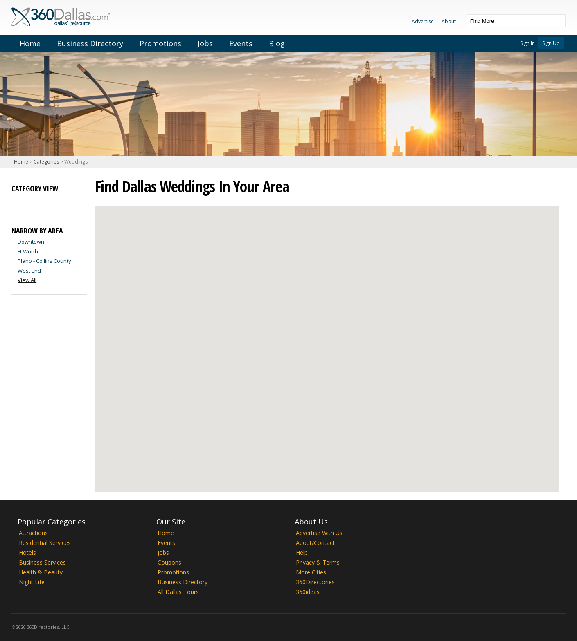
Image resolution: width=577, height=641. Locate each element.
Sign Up (551, 43)
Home (30, 43)
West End (29, 270)
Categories (46, 161)
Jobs (205, 43)
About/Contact (315, 543)
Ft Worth (28, 251)
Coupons (169, 562)
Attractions (33, 533)
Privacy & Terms (318, 562)
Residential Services (45, 543)
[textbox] (508, 21)
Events (240, 43)
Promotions (160, 43)
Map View (33, 202)
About (449, 21)
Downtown (31, 241)
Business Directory (90, 43)
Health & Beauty (41, 572)
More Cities (311, 572)
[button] (490, 349)
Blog (277, 43)
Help (302, 552)
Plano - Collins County (44, 260)
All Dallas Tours (178, 592)
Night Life (32, 582)
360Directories (315, 582)
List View (18, 202)
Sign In (527, 43)
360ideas (308, 592)
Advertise (423, 21)
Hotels (27, 552)
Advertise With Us (319, 533)
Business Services (42, 562)
